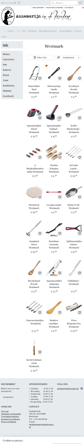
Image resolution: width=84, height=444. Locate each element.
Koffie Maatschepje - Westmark (74, 128)
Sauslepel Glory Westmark (34, 244)
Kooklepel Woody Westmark (74, 89)
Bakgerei (7, 69)
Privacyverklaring (8, 422)
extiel (6, 80)
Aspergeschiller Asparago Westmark (54, 284)
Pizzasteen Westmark (34, 206)
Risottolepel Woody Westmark (34, 284)
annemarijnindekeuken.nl (68, 388)
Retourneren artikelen (10, 419)
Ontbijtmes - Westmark (74, 282)
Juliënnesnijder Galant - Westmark (74, 244)
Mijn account (8, 2)
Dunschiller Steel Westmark (34, 89)
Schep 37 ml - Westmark (73, 206)
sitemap (53, 440)
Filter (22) (40, 57)
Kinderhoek (7, 91)
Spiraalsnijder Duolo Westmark (34, 128)
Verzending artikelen (10, 416)
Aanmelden (8, 397)
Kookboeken (8, 85)
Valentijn (32, 30)
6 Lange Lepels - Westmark (54, 206)
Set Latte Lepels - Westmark (74, 168)
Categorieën (8, 59)
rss (57, 440)
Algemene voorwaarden (11, 414)
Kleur (5, 64)
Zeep (4, 36)
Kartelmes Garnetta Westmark (54, 244)
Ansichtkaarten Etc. (48, 30)
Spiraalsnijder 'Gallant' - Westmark (54, 128)
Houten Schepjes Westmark (54, 168)
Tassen (77, 30)
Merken (6, 54)
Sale (24, 30)
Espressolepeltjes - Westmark (35, 322)
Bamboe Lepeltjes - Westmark (54, 323)
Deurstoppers (65, 30)
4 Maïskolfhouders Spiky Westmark (35, 168)
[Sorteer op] (68, 57)
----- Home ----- (12, 30)
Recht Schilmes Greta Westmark (34, 363)
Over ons (5, 411)
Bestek (6, 75)
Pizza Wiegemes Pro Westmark (74, 323)
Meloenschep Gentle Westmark (54, 89)
